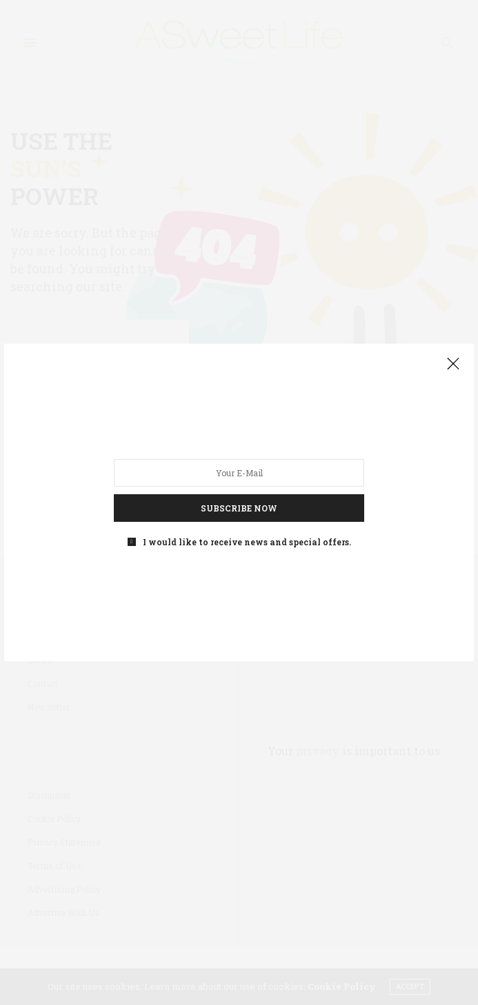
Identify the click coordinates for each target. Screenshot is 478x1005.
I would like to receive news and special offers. (247, 542)
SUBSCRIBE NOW (239, 508)
